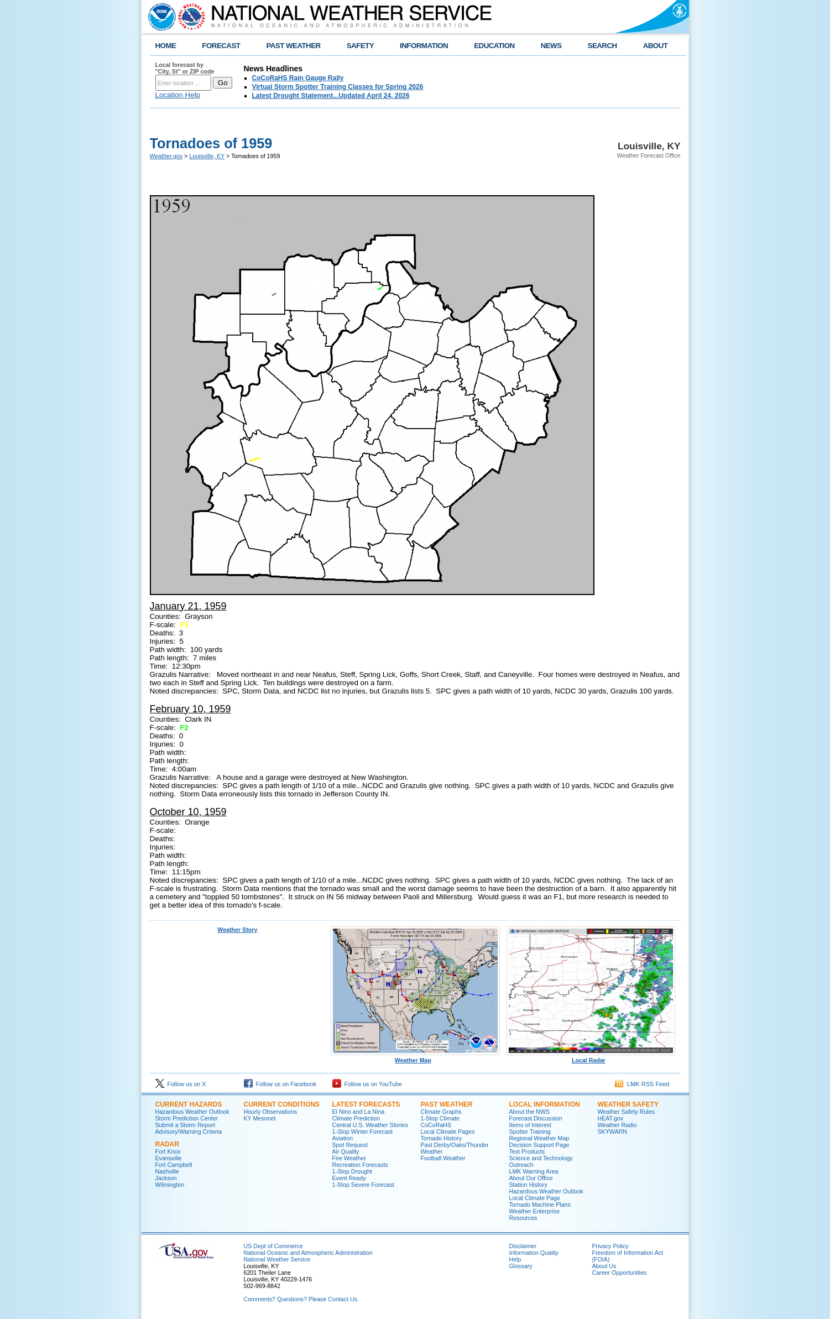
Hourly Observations (270, 1111)
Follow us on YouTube (367, 1084)
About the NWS (529, 1111)
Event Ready (349, 1178)
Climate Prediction (356, 1118)
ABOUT (655, 45)
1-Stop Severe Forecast (363, 1184)
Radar (167, 1144)
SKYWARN (612, 1131)
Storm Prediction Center (186, 1118)
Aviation (342, 1138)
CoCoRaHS (436, 1125)
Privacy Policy (610, 1246)
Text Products (527, 1151)
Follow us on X (180, 1084)
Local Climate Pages (448, 1131)
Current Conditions (282, 1104)
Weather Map (415, 1057)
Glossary (521, 1266)
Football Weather (443, 1158)
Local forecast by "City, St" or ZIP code (185, 68)
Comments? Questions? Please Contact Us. (301, 1299)
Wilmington (170, 1184)
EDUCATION (494, 45)
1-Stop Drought (352, 1171)
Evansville (168, 1158)
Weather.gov (166, 156)
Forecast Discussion (535, 1118)
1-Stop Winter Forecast (362, 1131)
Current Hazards (188, 1104)
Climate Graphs (441, 1111)
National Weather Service (277, 1259)
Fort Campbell (173, 1164)
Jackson (166, 1178)
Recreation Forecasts (360, 1164)
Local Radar (591, 1057)
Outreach (521, 1164)
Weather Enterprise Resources (534, 1214)
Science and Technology (541, 1158)
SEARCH (602, 45)
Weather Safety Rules (626, 1111)
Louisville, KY (207, 156)
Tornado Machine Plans (540, 1204)
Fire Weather (349, 1158)
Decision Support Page (539, 1144)
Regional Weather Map (539, 1138)
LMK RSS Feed (642, 1084)
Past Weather (447, 1104)
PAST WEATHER (293, 45)
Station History (528, 1184)
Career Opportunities (619, 1272)
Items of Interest (530, 1125)
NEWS (551, 45)
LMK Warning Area (533, 1171)
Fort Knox (168, 1151)
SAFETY (360, 45)
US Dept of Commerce (273, 1246)
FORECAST (221, 45)
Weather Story (237, 929)
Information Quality (533, 1252)
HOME (165, 45)
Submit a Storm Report (185, 1125)
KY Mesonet (260, 1118)
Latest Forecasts (366, 1104)
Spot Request (350, 1144)
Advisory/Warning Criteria (188, 1131)
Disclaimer (523, 1246)
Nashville (167, 1171)
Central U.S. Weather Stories (370, 1125)
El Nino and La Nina (358, 1111)
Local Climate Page (534, 1198)
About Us (604, 1266)
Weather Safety (628, 1104)
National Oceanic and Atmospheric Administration (308, 1252)
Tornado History (441, 1138)
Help (515, 1259)
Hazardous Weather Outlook (192, 1111)
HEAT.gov (611, 1118)
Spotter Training (530, 1131)
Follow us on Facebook (280, 1084)
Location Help (178, 95)
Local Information (544, 1104)
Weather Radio (617, 1125)
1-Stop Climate (440, 1118)
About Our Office (531, 1178)
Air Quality (345, 1151)
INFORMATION (424, 45)
